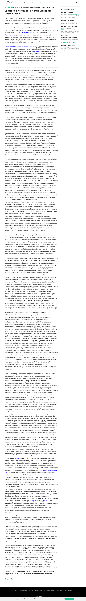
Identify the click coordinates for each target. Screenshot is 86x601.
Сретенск (17, 7)
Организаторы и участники (31, 2)
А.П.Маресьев (75, 47)
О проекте (19, 2)
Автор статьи (8, 580)
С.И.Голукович (72, 22)
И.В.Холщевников (65, 29)
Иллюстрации (50, 2)
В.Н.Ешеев (74, 14)
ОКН (71, 2)
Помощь (75, 2)
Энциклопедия (42, 2)
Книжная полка (59, 2)
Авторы (66, 2)
